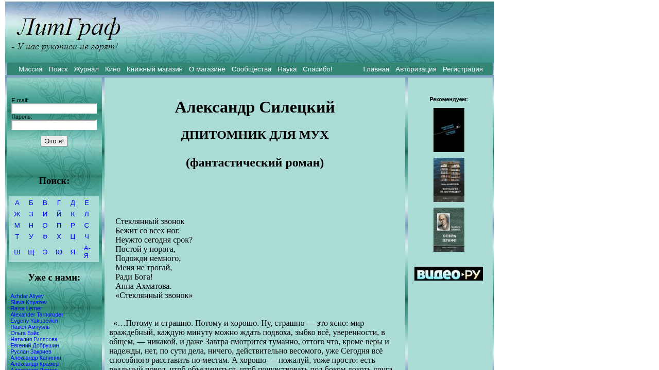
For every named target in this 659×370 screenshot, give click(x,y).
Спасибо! (317, 69)
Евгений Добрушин (34, 345)
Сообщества (251, 69)
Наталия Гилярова (33, 339)
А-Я (87, 252)
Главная (376, 69)
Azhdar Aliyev (27, 296)
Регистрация (463, 69)
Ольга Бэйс (24, 333)
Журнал (86, 69)
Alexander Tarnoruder (36, 314)
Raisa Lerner (26, 308)
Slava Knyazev (28, 302)
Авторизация (416, 69)
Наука (287, 69)
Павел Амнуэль (29, 327)
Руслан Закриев (30, 351)
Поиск (58, 69)
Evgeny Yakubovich (34, 321)
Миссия (31, 69)
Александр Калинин (35, 358)
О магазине (207, 69)
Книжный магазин (155, 69)
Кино (112, 69)
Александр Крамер (34, 364)
